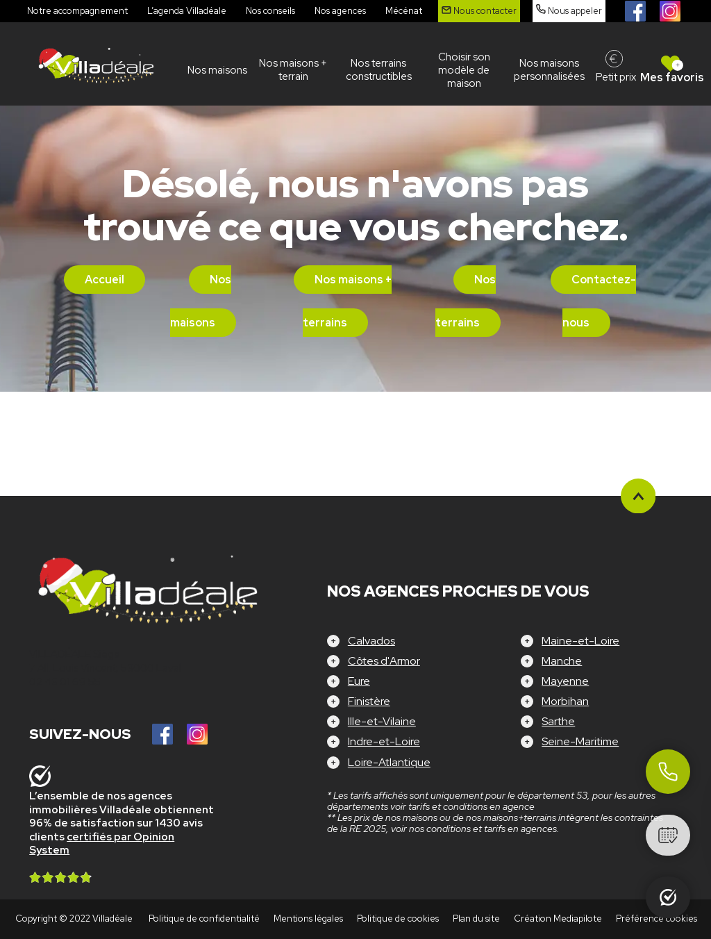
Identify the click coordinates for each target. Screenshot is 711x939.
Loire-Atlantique (389, 762)
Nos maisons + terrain (293, 69)
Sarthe (558, 721)
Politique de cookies (398, 918)
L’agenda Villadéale (186, 11)
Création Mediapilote (558, 918)
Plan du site (476, 918)
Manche (562, 661)
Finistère (369, 701)
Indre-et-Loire (384, 741)
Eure (359, 681)
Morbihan (565, 701)
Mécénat (403, 11)
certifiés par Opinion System (101, 844)
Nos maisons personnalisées (549, 69)
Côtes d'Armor (384, 661)
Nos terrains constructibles (379, 69)
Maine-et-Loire (580, 640)
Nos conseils (270, 11)
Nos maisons (217, 70)
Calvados (371, 640)
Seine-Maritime (580, 741)
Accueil (104, 279)
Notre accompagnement (77, 11)
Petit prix (616, 77)
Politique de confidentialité (204, 918)
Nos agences (340, 11)
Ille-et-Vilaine (382, 721)
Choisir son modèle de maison (464, 70)
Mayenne (565, 681)
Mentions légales (308, 918)
